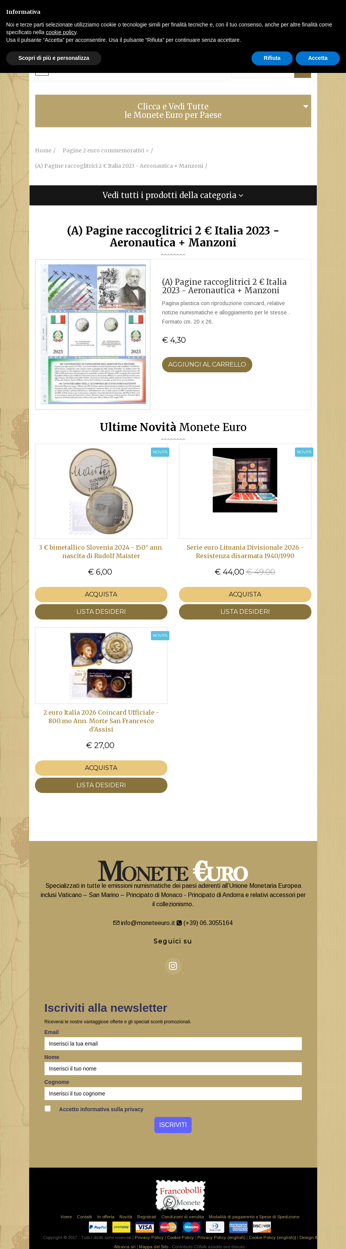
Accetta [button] (318, 58)
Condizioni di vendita (182, 1216)
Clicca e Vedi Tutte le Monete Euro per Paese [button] (173, 111)
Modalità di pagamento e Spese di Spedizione (254, 1216)
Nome (52, 1057)
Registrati (146, 1216)
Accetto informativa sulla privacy (94, 1108)
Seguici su (173, 941)
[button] (173, 195)
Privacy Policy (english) (221, 1237)
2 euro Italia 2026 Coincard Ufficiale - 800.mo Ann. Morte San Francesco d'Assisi (101, 721)
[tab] (173, 111)
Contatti (84, 1216)
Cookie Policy (180, 1237)
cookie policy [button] (61, 32)
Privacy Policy (149, 1237)
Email (52, 1032)
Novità (125, 1216)
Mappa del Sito (153, 1246)
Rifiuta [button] (272, 58)
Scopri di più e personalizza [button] (53, 58)
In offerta (105, 1216)
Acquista (101, 594)
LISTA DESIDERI (101, 611)
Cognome (57, 1082)
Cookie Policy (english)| (272, 1237)
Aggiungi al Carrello (207, 364)
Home (66, 1216)
